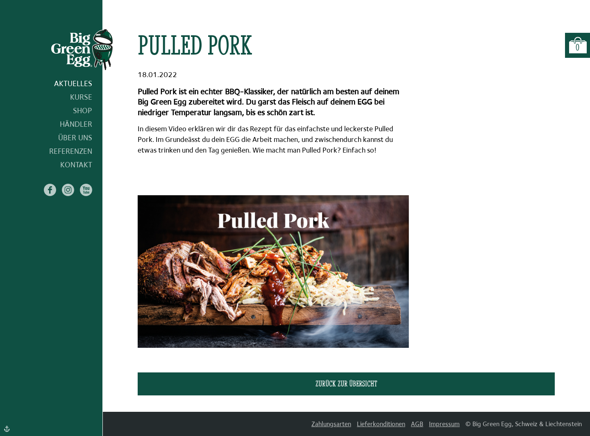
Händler (76, 124)
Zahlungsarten (331, 424)
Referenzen (70, 151)
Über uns (75, 137)
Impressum (444, 424)
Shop (82, 110)
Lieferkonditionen (381, 424)
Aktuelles (73, 83)
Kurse (81, 97)
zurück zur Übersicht (346, 383)
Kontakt (76, 164)
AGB (417, 424)
